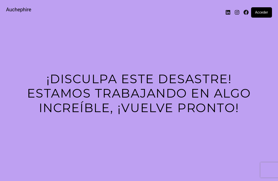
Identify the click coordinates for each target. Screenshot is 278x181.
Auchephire (18, 10)
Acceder (261, 12)
